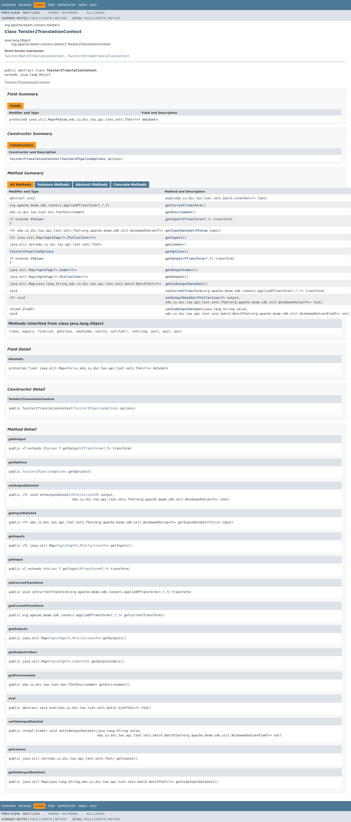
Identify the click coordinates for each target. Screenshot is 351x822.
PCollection (77, 237)
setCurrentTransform (183, 291)
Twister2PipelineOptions (83, 159)
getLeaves (174, 244)
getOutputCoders (179, 270)
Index (83, 5)
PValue (61, 119)
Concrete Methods (130, 184)
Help (93, 5)
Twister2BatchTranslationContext (34, 56)
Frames (53, 12)
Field (34, 18)
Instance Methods (53, 184)
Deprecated (67, 5)
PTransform (192, 219)
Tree (51, 5)
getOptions (174, 251)
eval (169, 198)
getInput (173, 219)
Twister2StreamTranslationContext (98, 56)
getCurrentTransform (183, 205)
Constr (46, 18)
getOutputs (174, 277)
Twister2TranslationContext (34, 159)
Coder (64, 270)
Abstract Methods (92, 184)
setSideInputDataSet (183, 309)
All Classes (96, 12)
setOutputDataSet (180, 297)
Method (61, 18)
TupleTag (51, 237)
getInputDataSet (179, 230)
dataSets (150, 119)
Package (25, 5)
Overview (8, 5)
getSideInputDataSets (184, 284)
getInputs (174, 237)
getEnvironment (178, 212)
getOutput (174, 258)
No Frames (70, 12)
